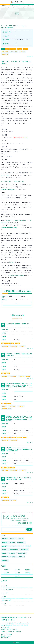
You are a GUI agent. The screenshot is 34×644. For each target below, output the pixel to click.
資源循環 (5, 560)
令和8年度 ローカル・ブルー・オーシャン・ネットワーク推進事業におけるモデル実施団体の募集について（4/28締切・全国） (19, 449)
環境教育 (22, 51)
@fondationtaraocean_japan (9, 227)
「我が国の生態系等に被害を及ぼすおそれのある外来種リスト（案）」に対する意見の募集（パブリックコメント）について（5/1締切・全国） (19, 385)
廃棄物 (4, 553)
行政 (24, 437)
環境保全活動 (14, 51)
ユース (7, 343)
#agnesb (10, 222)
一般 (12, 343)
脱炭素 (28, 376)
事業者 (7, 373)
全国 (3, 49)
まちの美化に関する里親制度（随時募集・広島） (18, 324)
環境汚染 (13, 539)
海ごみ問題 (5, 51)
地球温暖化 (13, 376)
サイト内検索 (5, 637)
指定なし (8, 403)
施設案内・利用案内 (6, 636)
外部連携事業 (21, 542)
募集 (7, 49)
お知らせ (4, 586)
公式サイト (17, 303)
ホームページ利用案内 (7, 634)
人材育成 (5, 549)
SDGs (28, 546)
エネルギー (5, 376)
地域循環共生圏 (14, 549)
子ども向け (12, 49)
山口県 (6, 570)
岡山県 (27, 573)
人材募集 (14, 500)
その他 (4, 406)
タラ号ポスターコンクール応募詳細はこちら (12, 181)
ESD (21, 546)
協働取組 (5, 546)
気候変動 (22, 376)
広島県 (17, 573)
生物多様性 (21, 406)
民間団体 (19, 437)
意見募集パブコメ (7, 408)
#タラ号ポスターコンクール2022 (14, 220)
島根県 (17, 570)
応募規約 (11, 262)
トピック (5, 593)
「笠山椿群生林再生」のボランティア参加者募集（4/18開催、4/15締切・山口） (18, 478)
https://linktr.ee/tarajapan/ (8, 189)
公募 (4, 597)
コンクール (5, 54)
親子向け (25, 49)
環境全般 (5, 539)
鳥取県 (27, 570)
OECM (20, 539)
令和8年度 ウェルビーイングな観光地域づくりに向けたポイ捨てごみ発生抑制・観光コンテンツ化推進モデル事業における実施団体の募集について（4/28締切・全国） (19, 418)
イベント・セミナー (7, 589)
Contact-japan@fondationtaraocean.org (18, 299)
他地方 (6, 573)
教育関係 (19, 49)
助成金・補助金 (6, 600)
